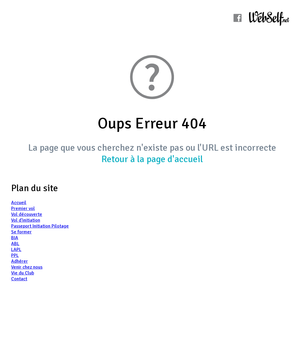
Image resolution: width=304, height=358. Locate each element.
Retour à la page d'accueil (152, 159)
